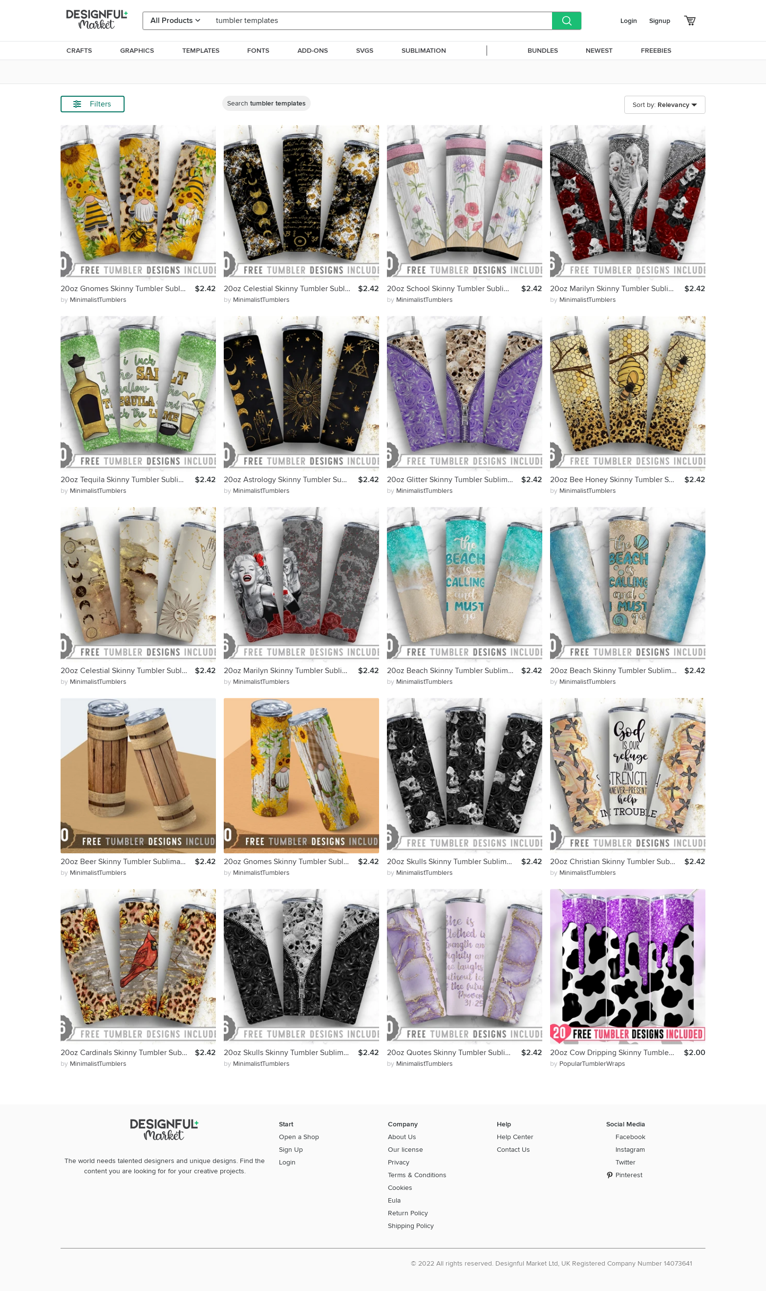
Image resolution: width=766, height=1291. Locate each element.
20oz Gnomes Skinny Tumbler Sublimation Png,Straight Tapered (128, 289)
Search (266, 103)
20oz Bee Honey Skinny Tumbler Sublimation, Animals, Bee (617, 480)
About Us (402, 1137)
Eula (394, 1200)
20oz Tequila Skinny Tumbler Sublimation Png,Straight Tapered (128, 480)
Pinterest (629, 1175)
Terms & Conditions (417, 1175)
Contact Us (513, 1149)
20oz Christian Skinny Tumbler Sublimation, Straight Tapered (617, 862)
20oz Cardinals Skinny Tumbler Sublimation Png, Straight (128, 1053)
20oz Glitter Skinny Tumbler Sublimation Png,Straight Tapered (454, 480)
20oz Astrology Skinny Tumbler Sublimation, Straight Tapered (291, 480)
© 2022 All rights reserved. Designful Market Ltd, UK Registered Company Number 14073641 (551, 1263)
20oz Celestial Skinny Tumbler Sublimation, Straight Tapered (291, 289)
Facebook (630, 1137)
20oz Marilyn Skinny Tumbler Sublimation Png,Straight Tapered (617, 289)
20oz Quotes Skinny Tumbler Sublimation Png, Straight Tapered (454, 1053)
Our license (405, 1149)
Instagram (630, 1149)
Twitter (626, 1162)
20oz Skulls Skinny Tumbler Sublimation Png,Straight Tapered (454, 862)
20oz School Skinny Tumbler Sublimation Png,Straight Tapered (454, 289)
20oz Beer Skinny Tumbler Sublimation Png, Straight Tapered (128, 862)
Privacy (398, 1162)
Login (628, 21)
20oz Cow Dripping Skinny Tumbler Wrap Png (617, 1053)
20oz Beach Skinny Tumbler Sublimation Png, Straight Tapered (454, 671)
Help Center (515, 1137)
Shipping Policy (411, 1226)
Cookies (400, 1188)
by (94, 300)
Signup (659, 21)
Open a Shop (299, 1137)
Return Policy (408, 1213)
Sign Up (291, 1149)
